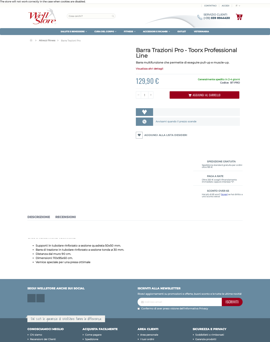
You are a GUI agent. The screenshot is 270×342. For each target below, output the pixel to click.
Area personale (149, 282)
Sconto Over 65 (94, 300)
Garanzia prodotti (205, 286)
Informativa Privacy (196, 255)
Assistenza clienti (150, 295)
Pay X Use (91, 295)
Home (32, 40)
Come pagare (93, 282)
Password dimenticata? (154, 300)
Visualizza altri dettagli (123, 73)
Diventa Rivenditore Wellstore (103, 304)
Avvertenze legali (205, 313)
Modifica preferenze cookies (212, 300)
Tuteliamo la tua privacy (209, 291)
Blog (33, 300)
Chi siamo (36, 282)
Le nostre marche (40, 295)
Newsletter (146, 291)
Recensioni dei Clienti (43, 286)
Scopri (224, 86)
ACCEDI (225, 5)
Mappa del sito (39, 291)
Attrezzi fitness (47, 40)
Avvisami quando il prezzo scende (146, 126)
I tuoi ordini (147, 286)
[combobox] (91, 16)
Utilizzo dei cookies (206, 295)
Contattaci (210, 5)
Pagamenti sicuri (205, 304)
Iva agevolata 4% (95, 291)
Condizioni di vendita (208, 309)
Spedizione (91, 286)
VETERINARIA (201, 31)
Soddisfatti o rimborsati (209, 282)
